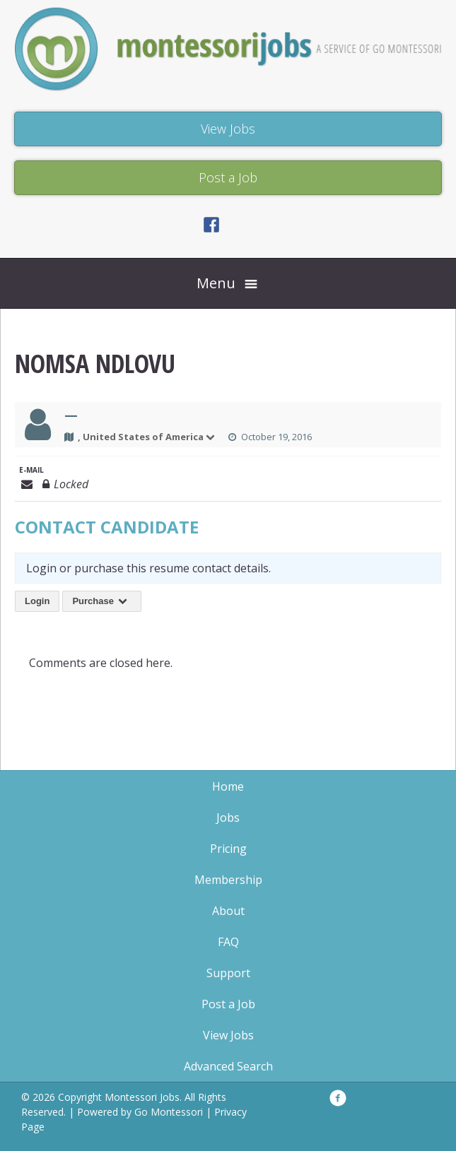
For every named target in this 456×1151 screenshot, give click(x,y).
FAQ (228, 942)
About (228, 911)
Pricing (228, 848)
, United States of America (147, 436)
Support (228, 973)
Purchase (101, 601)
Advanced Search (228, 1066)
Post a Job (228, 1004)
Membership (228, 879)
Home (228, 786)
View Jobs (228, 1035)
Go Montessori (168, 1111)
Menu (216, 283)
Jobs (228, 817)
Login (37, 601)
